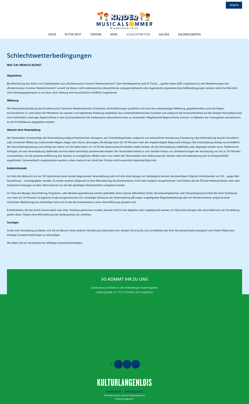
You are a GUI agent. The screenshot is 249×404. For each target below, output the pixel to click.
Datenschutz (134, 391)
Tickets (233, 5)
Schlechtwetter (138, 34)
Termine (96, 34)
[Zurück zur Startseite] (124, 20)
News (114, 34)
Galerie (164, 34)
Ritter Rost (73, 34)
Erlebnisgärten (189, 34)
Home (52, 34)
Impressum (113, 391)
